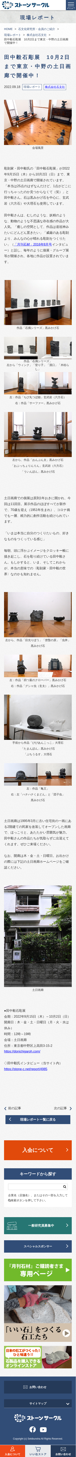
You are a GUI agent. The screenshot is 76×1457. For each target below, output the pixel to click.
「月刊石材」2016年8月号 (33, 244)
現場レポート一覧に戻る (38, 1119)
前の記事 (12, 1108)
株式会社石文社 (37, 34)
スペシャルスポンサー (38, 1246)
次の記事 (63, 1108)
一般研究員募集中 (41, 1225)
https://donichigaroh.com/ (22, 1051)
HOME (8, 29)
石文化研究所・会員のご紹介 (36, 29)
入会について (38, 1150)
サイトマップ (37, 1403)
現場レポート (12, 34)
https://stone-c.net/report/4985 (25, 1069)
